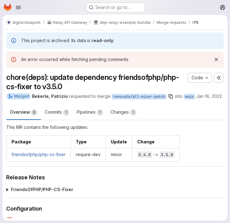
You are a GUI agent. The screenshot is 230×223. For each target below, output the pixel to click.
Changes (123, 112)
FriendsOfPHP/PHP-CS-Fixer (42, 189)
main (189, 96)
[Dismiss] (216, 59)
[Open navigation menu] (18, 7)
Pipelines (90, 112)
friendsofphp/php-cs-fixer (38, 154)
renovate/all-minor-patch (139, 96)
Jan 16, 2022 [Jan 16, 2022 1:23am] (209, 96)
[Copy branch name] (170, 96)
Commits (57, 112)
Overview (23, 112)
